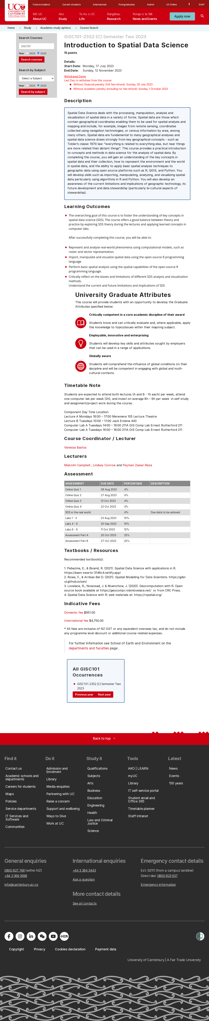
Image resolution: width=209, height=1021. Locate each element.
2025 (32, 53)
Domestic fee (73, 612)
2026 (43, 53)
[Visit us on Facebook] (8, 936)
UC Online (171, 4)
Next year (104, 694)
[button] (182, 16)
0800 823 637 (167, 876)
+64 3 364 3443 (84, 870)
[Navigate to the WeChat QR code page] (42, 936)
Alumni (150, 4)
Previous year (84, 694)
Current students (71, 4)
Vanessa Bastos (75, 447)
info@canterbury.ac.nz (21, 885)
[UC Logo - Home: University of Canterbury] (16, 10)
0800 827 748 (14, 870)
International (99, 4)
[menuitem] (39, 16)
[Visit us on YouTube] (53, 936)
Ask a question (84, 879)
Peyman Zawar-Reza (137, 465)
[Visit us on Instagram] (19, 936)
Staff (202, 4)
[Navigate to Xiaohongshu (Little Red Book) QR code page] (64, 936)
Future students (41, 4)
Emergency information (158, 885)
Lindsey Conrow (104, 465)
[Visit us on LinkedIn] (31, 936)
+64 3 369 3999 (15, 876)
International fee (76, 620)
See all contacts (85, 903)
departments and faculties (89, 648)
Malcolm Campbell (77, 465)
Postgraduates (127, 4)
